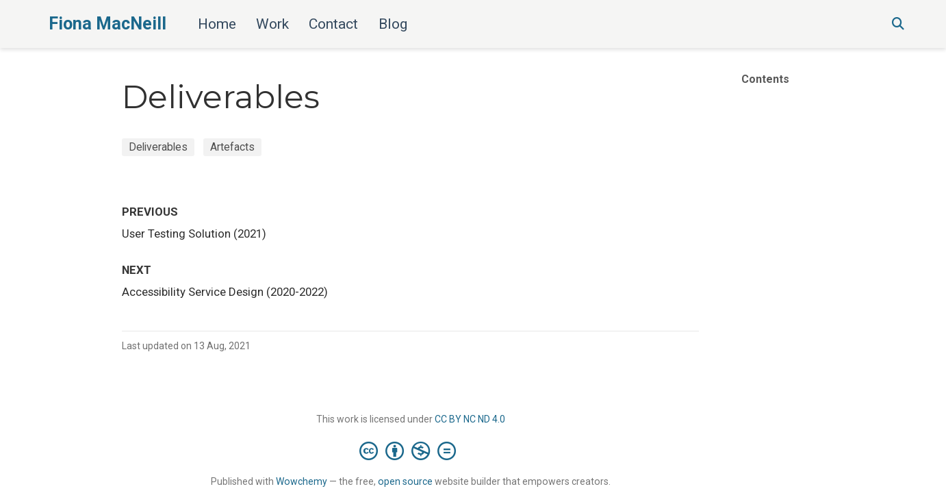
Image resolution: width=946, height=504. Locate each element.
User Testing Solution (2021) (194, 233)
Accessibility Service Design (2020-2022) (225, 292)
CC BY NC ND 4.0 (470, 419)
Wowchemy (301, 481)
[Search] (898, 24)
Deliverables (158, 146)
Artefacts (232, 146)
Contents (765, 79)
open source (405, 481)
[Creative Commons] (410, 450)
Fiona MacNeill (107, 24)
